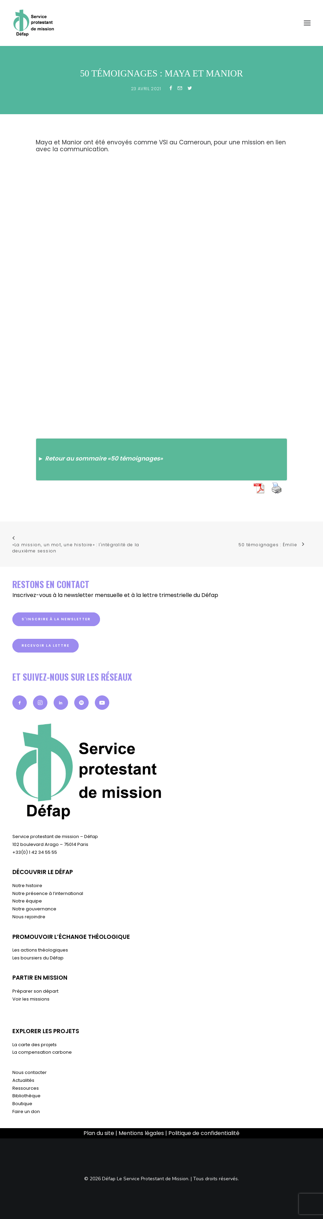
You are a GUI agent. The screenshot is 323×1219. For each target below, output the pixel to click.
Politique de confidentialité (204, 1133)
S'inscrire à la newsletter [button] (56, 619)
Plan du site (98, 1133)
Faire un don (26, 1111)
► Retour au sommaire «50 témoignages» (100, 458)
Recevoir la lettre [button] (45, 645)
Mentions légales (141, 1133)
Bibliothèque (26, 1095)
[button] (19, 702)
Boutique (22, 1103)
